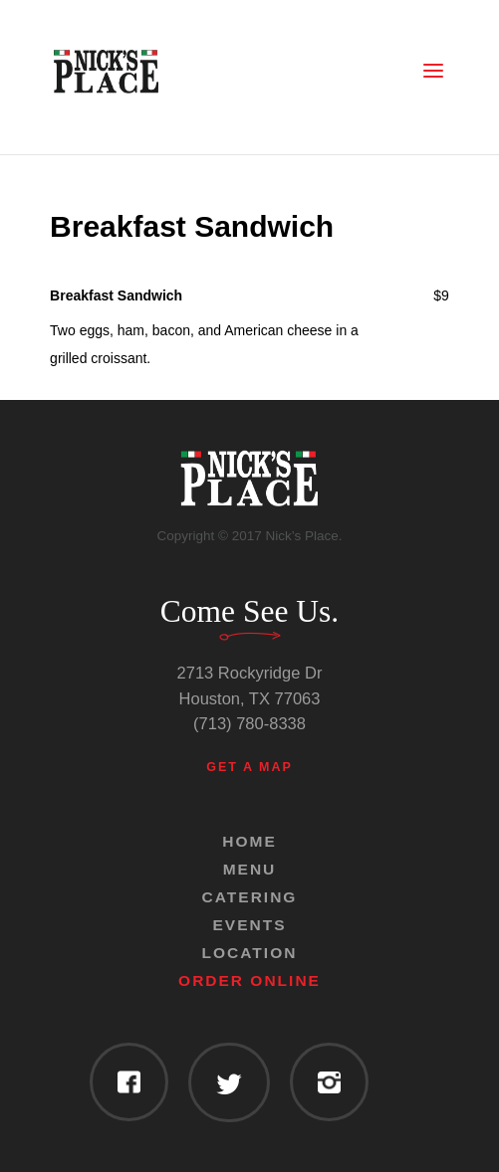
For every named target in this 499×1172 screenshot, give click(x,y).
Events (249, 924)
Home (249, 841)
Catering (250, 896)
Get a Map (249, 767)
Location (250, 952)
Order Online (249, 980)
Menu (250, 869)
